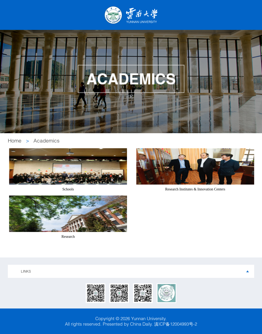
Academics (46, 141)
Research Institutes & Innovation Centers (195, 189)
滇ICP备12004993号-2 (175, 324)
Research (68, 237)
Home (14, 141)
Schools (68, 189)
